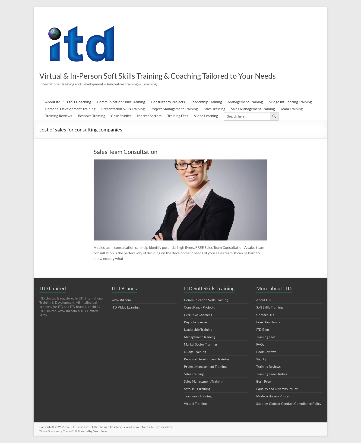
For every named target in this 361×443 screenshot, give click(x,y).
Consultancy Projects (168, 102)
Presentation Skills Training (123, 109)
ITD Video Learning (125, 308)
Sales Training (214, 109)
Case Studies (121, 116)
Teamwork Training (198, 397)
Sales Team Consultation (125, 152)
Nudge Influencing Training (290, 102)
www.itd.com (121, 300)
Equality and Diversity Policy (277, 389)
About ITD (263, 300)
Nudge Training (195, 352)
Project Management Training (174, 109)
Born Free (263, 382)
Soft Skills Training (197, 389)
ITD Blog (262, 330)
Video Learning (206, 116)
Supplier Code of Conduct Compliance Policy (288, 404)
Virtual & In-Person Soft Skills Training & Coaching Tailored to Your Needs (171, 76)
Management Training (245, 102)
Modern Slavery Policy (272, 397)
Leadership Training (206, 102)
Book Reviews (266, 352)
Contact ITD (265, 315)
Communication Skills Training (121, 102)
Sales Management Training (253, 109)
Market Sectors (149, 116)
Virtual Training (195, 404)
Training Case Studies (271, 374)
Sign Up (261, 360)
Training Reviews (58, 116)
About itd (52, 102)
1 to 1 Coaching (78, 102)
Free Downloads (268, 322)
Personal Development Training (70, 109)
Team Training (292, 109)
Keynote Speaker (196, 322)
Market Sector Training (200, 345)
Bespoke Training (91, 116)
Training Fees (177, 116)
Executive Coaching (198, 315)
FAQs (260, 345)
